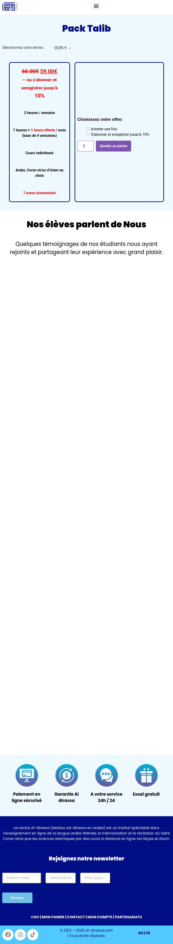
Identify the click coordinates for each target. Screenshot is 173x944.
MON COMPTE (99, 917)
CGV (35, 917)
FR (148, 933)
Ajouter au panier (113, 146)
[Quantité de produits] (85, 146)
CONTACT (76, 917)
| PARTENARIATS (127, 917)
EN (140, 933)
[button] (96, 6)
